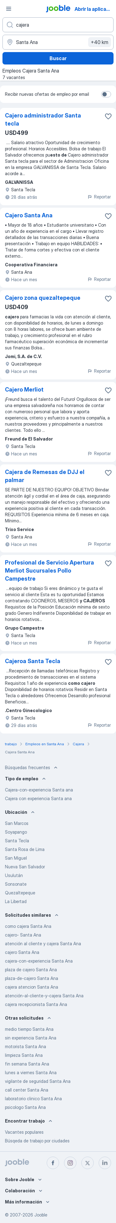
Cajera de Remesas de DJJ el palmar (44, 476)
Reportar (99, 196)
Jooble (40, 1214)
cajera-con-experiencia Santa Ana (39, 961)
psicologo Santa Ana (25, 1107)
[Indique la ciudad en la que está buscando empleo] (58, 42)
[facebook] (53, 1163)
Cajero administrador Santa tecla (43, 119)
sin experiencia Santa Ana (30, 1037)
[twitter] (87, 1163)
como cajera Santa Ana (28, 926)
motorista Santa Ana (25, 1046)
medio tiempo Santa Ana (29, 1029)
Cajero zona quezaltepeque (42, 298)
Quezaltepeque (20, 892)
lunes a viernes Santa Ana (31, 1072)
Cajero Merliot (24, 389)
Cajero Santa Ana (29, 215)
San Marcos (16, 823)
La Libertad (16, 901)
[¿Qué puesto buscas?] (58, 24)
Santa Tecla (17, 840)
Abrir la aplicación (95, 9)
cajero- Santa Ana (23, 934)
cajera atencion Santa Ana (31, 987)
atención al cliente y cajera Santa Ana (43, 943)
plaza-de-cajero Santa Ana (31, 978)
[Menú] (8, 8)
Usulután (14, 875)
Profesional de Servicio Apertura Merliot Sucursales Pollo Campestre (49, 570)
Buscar (58, 58)
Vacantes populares (24, 1132)
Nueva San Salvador (25, 866)
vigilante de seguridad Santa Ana (38, 1081)
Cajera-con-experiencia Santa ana (39, 789)
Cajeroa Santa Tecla (32, 661)
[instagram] (70, 1163)
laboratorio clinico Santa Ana (33, 1098)
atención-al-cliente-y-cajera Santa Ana (44, 995)
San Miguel (16, 858)
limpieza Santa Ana (24, 1055)
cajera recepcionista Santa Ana (36, 1004)
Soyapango (16, 832)
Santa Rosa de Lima (25, 849)
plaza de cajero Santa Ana (31, 969)
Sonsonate (16, 884)
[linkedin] (105, 1163)
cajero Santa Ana (22, 952)
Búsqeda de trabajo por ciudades (37, 1140)
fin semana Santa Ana (27, 1063)
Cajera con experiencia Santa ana (38, 798)
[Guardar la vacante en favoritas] (108, 116)
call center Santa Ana (26, 1089)
